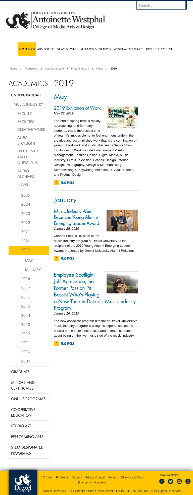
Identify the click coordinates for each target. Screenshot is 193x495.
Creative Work (31, 129)
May (60, 96)
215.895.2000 (140, 491)
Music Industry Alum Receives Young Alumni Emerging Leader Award (76, 217)
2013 (25, 324)
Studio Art (21, 425)
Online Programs (28, 398)
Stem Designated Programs (27, 450)
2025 (25, 195)
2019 (25, 249)
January (65, 199)
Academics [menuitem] (27, 49)
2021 (25, 231)
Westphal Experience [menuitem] (128, 49)
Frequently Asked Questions (28, 156)
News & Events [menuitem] (67, 49)
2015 (25, 305)
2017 (25, 287)
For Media (62, 477)
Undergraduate (54, 68)
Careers (77, 477)
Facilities (25, 121)
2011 (25, 342)
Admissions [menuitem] (45, 49)
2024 (25, 204)
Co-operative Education (23, 412)
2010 (25, 351)
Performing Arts (27, 436)
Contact (113, 477)
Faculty (24, 113)
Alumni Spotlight (26, 140)
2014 (25, 315)
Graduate (20, 371)
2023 (25, 213)
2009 (25, 360)
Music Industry (80, 68)
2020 (25, 240)
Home (13, 68)
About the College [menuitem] (159, 49)
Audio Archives (25, 173)
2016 (25, 296)
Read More (67, 182)
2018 (25, 278)
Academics (31, 68)
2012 (25, 333)
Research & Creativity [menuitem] (96, 49)
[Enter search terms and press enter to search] (164, 5)
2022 (25, 222)
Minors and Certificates (23, 385)
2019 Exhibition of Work (77, 108)
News (99, 68)
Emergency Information (92, 482)
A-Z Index (46, 477)
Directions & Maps (132, 477)
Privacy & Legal (95, 477)
